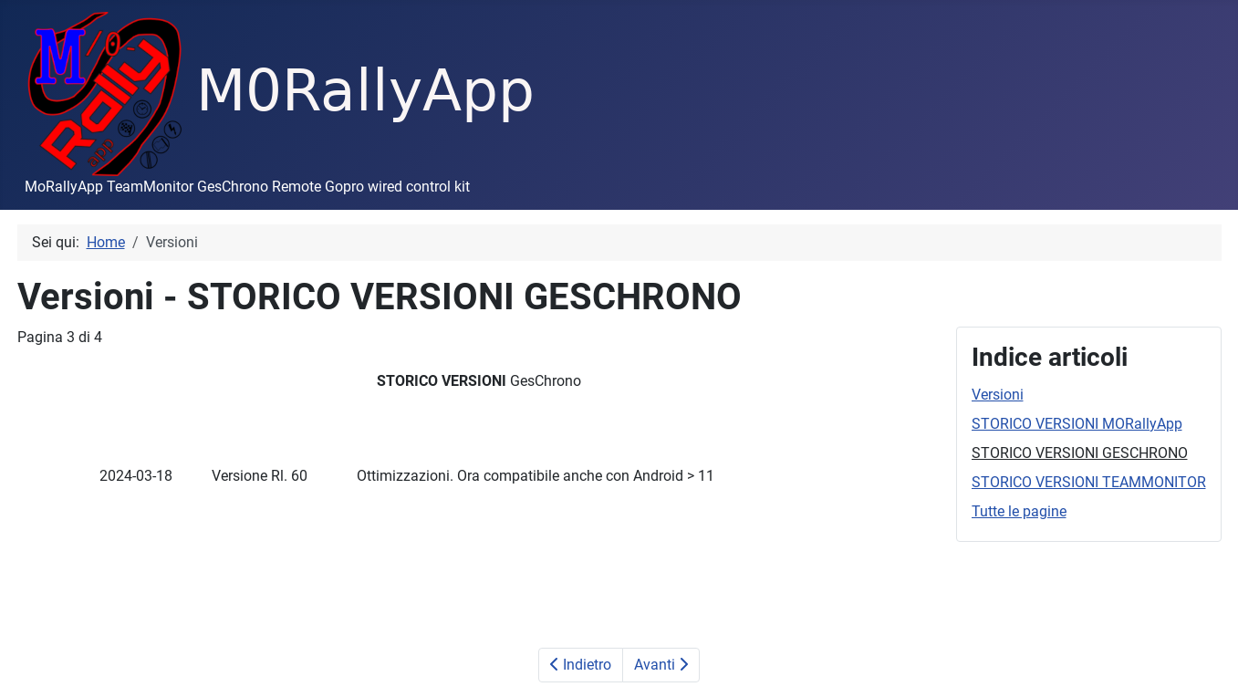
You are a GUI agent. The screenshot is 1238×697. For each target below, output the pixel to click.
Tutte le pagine (1019, 511)
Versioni (998, 394)
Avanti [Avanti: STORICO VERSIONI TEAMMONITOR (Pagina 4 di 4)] (661, 664)
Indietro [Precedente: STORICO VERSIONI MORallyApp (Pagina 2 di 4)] (580, 664)
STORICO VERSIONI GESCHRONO (1080, 453)
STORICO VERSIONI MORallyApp (1077, 423)
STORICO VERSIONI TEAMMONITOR (1089, 482)
